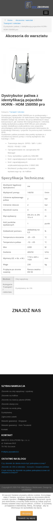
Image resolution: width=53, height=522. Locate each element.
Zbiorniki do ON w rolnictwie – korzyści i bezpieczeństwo (25, 467)
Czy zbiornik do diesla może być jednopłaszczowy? (23, 463)
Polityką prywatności (26, 499)
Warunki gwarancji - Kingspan (14, 421)
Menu (46, 13)
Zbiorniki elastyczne (9, 404)
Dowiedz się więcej (26, 518)
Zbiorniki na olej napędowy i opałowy (17, 391)
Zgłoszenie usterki (9, 417)
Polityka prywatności (10, 452)
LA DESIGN (26, 489)
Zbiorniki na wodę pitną (11, 408)
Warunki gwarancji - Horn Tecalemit (16, 425)
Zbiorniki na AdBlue (9, 396)
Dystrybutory (6, 412)
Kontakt (4, 429)
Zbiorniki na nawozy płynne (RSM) (16, 400)
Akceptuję (26, 513)
